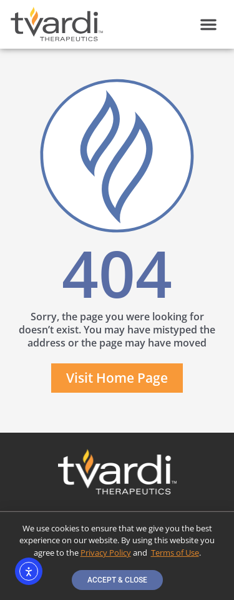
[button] (208, 24)
